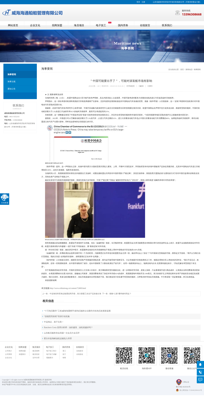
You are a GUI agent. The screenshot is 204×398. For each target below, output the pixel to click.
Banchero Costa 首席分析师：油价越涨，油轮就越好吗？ (68, 327)
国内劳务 (66, 347)
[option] (102, 46)
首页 (182, 69)
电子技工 (50, 347)
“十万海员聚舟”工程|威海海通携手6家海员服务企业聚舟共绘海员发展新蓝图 (77, 311)
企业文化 (9, 347)
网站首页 (13, 25)
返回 (141, 86)
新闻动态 (189, 69)
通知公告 (11, 89)
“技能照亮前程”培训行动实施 (56, 316)
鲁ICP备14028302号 (183, 387)
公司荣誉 (8, 354)
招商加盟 (22, 347)
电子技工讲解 (51, 354)
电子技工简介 (51, 351)
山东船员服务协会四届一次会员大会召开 (62, 333)
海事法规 (11, 82)
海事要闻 (12, 74)
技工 (64, 354)
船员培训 (36, 354)
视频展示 (49, 358)
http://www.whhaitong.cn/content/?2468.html (68, 288)
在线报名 (79, 354)
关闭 (150, 86)
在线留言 (80, 347)
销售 (64, 358)
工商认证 (182, 382)
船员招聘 (36, 351)
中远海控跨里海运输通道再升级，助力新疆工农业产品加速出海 (75, 294)
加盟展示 (22, 354)
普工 (64, 351)
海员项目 (36, 347)
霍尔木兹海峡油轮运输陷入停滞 (58, 338)
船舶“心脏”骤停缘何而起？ (120, 294)
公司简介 (8, 351)
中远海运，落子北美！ (54, 322)
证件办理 (36, 358)
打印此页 (130, 86)
